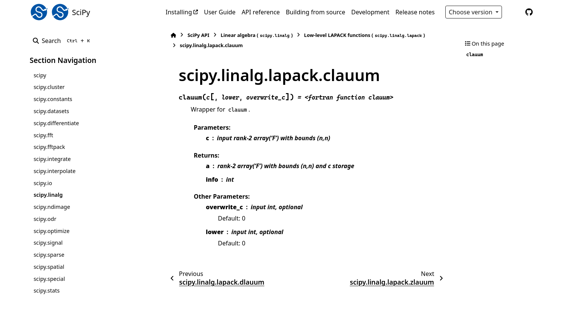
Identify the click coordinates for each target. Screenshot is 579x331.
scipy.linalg (48, 194)
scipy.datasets (51, 111)
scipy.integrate (52, 158)
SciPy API (194, 35)
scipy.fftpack (49, 146)
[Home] (169, 35)
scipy (40, 75)
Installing (179, 12)
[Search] (63, 40)
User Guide (220, 12)
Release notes (415, 12)
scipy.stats (47, 290)
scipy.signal (48, 242)
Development (370, 12)
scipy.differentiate (56, 123)
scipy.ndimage (52, 206)
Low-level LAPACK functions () (360, 35)
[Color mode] (513, 12)
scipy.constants (53, 99)
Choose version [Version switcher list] (471, 12)
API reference (261, 12)
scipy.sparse (49, 254)
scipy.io (43, 183)
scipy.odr (45, 218)
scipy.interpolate (55, 171)
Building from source (315, 12)
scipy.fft (43, 135)
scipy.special (49, 278)
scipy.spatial (49, 266)
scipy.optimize (51, 230)
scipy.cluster (49, 86)
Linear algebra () (253, 35)
